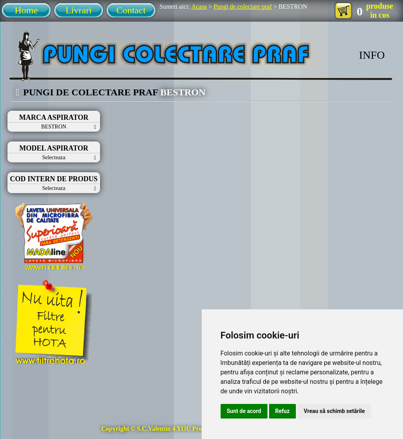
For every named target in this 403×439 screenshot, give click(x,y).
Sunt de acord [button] (244, 411)
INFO (371, 55)
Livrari (78, 10)
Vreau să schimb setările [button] (334, 411)
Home (26, 10)
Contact (131, 10)
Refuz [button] (282, 411)
